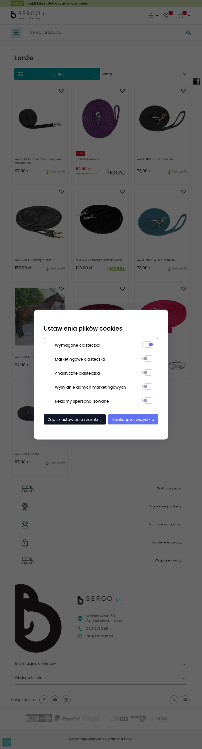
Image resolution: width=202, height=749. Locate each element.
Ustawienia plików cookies (83, 328)
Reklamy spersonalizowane (82, 401)
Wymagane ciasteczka (78, 345)
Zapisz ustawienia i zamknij (74, 419)
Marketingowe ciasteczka (80, 359)
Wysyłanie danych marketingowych (90, 387)
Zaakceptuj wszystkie (133, 419)
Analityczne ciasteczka (77, 373)
